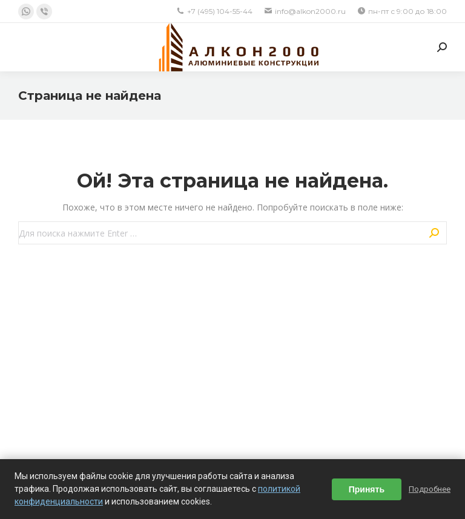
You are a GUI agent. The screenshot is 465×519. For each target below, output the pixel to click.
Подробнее (429, 489)
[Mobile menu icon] (25, 47)
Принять (366, 489)
